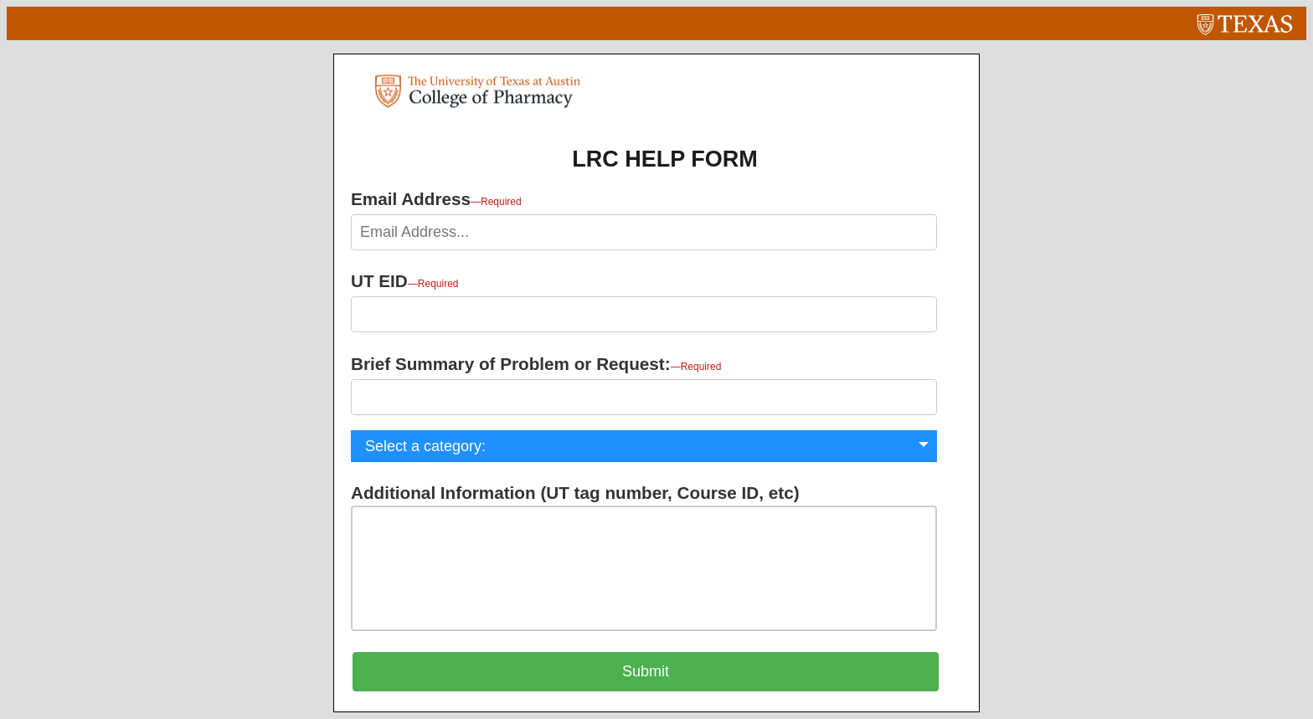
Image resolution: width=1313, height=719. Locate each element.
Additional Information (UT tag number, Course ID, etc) (575, 492)
